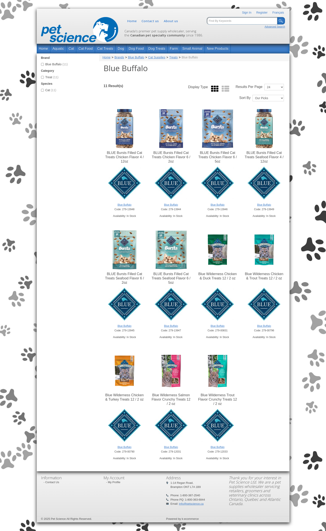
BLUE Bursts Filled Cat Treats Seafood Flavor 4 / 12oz (264, 157)
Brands (119, 57)
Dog (121, 48)
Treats (173, 57)
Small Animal (192, 48)
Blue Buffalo (54, 64)
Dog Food (136, 48)
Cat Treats (105, 48)
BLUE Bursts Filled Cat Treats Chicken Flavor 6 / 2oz (171, 157)
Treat (50, 77)
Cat (71, 48)
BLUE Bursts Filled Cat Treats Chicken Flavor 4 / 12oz (124, 157)
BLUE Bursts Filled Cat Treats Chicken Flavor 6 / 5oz (217, 157)
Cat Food (85, 48)
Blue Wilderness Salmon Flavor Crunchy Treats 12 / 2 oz (171, 399)
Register (261, 12)
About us (171, 21)
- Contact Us (51, 482)
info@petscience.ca (191, 503)
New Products (218, 48)
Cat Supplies (156, 57)
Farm (174, 48)
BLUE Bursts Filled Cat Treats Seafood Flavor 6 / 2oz (124, 278)
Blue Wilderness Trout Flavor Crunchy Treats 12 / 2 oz (217, 399)
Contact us (150, 21)
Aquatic (58, 48)
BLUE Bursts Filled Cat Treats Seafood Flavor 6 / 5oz (171, 278)
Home (132, 21)
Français (278, 12)
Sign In (246, 12)
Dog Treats (156, 48)
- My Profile (113, 482)
